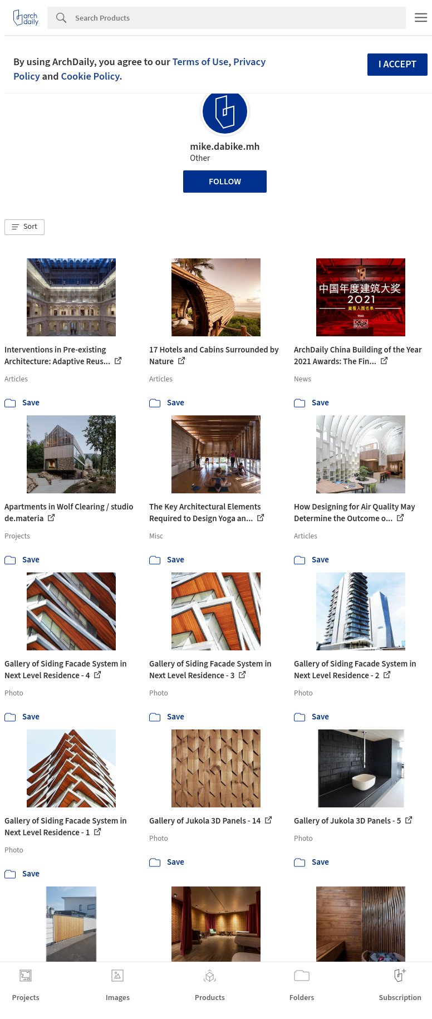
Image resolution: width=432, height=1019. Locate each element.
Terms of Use (200, 62)
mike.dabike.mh (224, 147)
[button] (24, 227)
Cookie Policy (90, 76)
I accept (397, 64)
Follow (225, 181)
